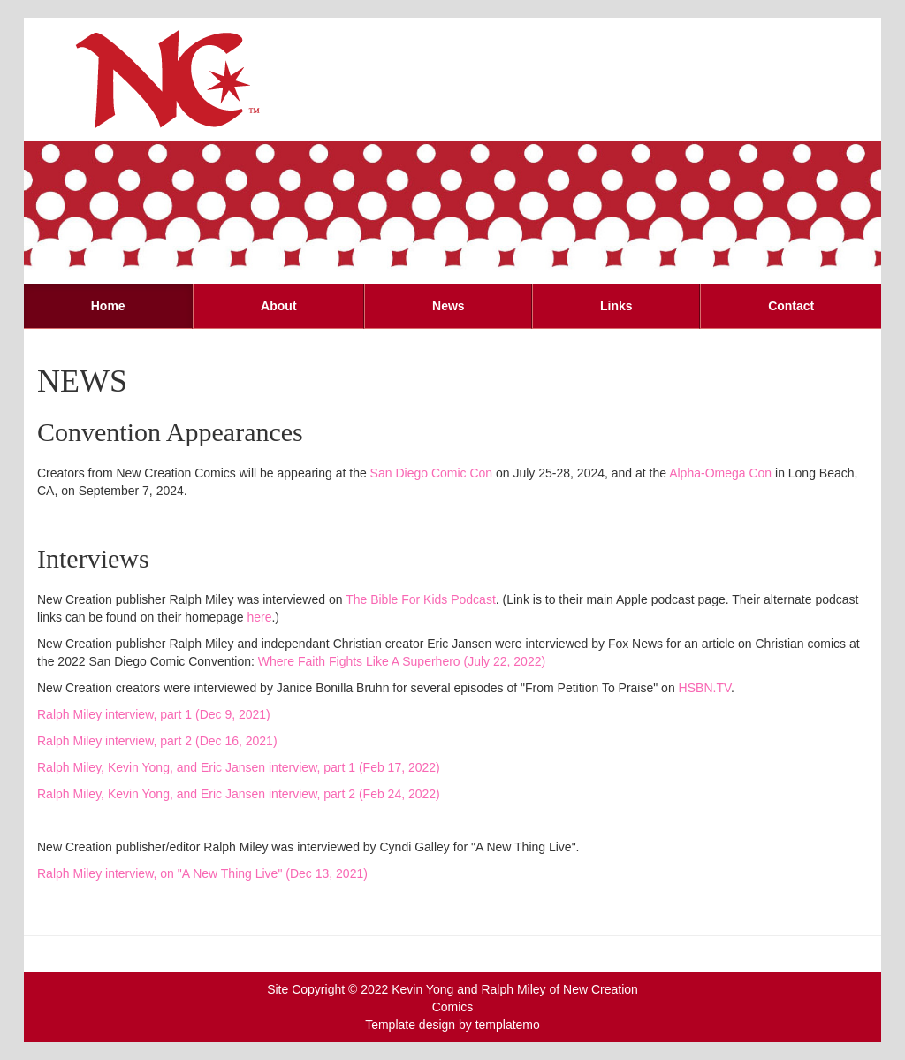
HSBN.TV (705, 688)
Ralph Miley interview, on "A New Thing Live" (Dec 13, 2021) (202, 873)
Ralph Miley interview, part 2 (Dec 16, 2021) (157, 741)
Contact (791, 306)
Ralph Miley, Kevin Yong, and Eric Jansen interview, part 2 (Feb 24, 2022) (238, 794)
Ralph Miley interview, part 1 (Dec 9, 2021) (153, 714)
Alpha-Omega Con (720, 473)
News (448, 306)
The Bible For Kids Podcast (421, 599)
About (278, 306)
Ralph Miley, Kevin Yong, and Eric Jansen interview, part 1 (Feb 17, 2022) (238, 767)
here (259, 617)
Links (616, 306)
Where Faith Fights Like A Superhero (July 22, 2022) (401, 661)
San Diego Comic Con (431, 473)
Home (108, 306)
